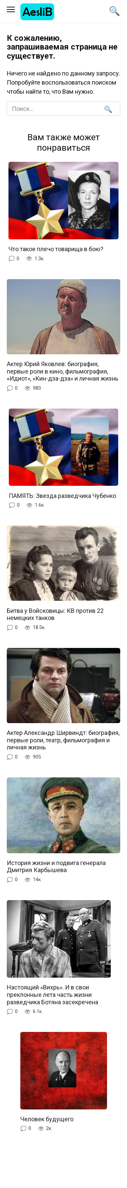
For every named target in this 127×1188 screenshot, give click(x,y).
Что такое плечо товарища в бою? (55, 249)
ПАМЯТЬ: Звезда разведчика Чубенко (62, 495)
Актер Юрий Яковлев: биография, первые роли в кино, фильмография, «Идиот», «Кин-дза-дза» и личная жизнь (62, 371)
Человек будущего (46, 1119)
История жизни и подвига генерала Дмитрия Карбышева (56, 866)
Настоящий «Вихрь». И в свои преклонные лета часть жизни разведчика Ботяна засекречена (52, 994)
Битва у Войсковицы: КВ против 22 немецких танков (55, 614)
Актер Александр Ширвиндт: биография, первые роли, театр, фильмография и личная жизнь (63, 740)
